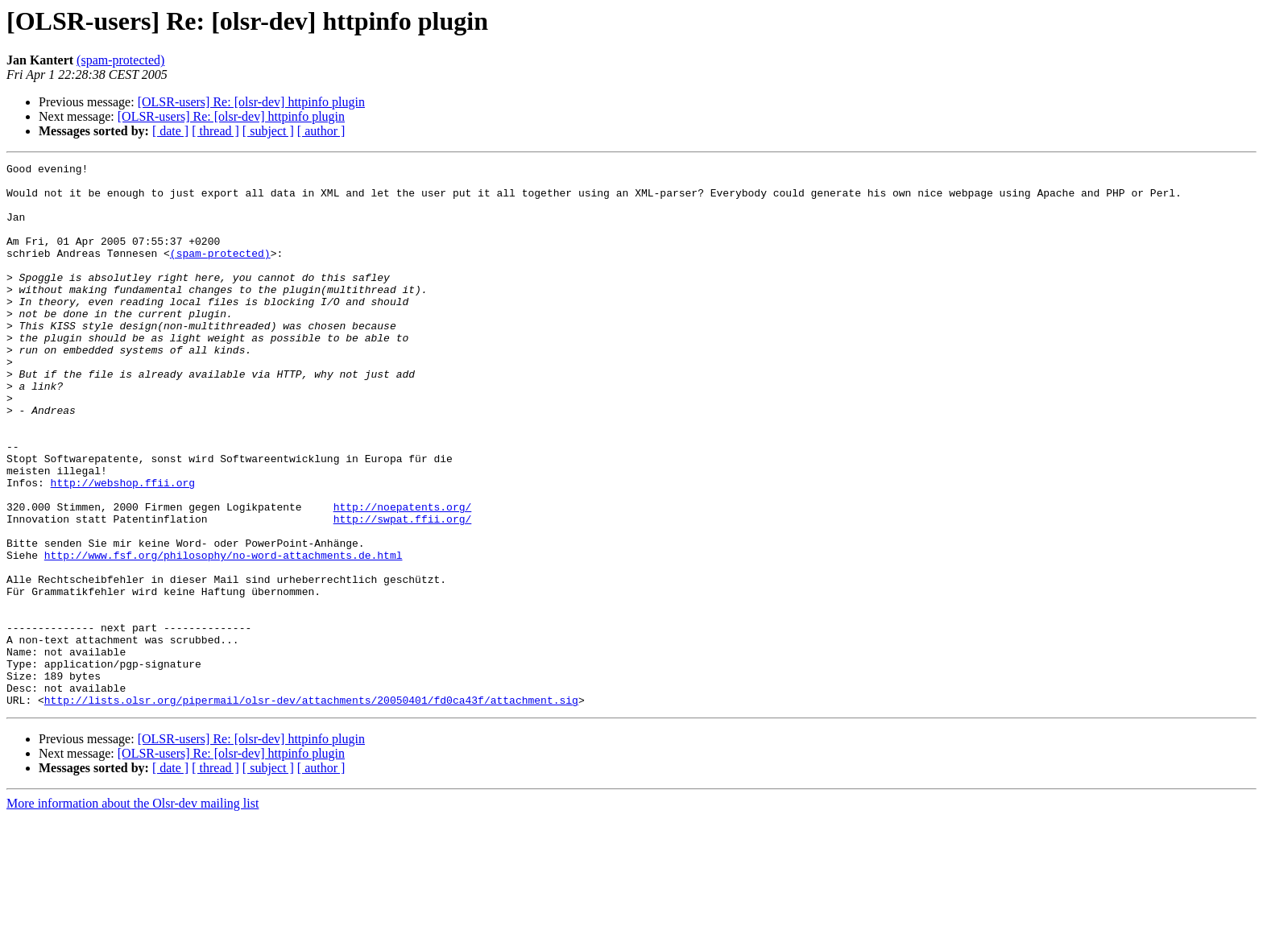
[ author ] (321, 131)
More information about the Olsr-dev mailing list (132, 912)
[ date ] (170, 131)
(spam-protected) (120, 60)
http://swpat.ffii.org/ (402, 591)
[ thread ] (215, 131)
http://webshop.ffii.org (123, 547)
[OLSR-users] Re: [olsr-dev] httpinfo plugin (251, 102)
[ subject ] (268, 131)
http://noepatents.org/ (402, 576)
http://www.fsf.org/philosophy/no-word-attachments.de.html (223, 634)
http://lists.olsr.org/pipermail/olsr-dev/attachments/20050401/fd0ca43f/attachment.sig (311, 808)
